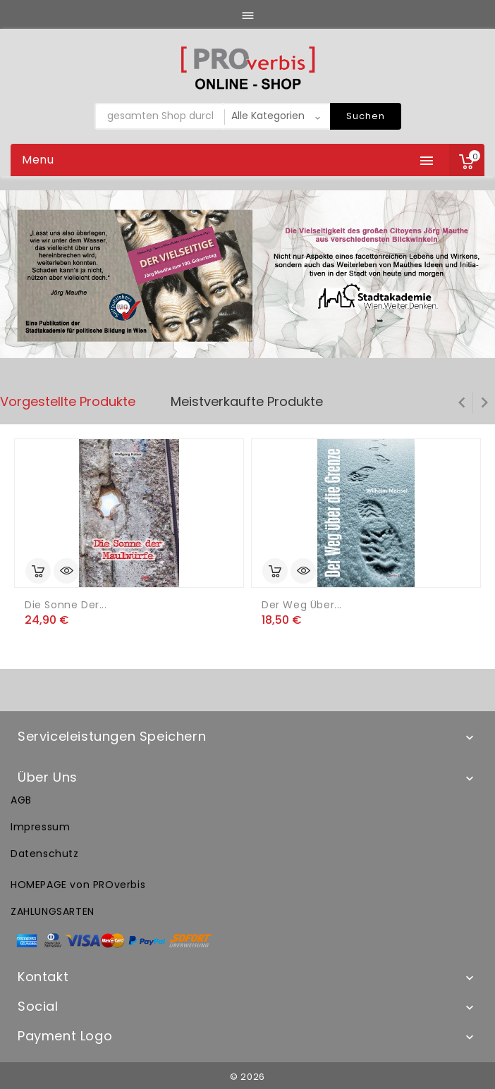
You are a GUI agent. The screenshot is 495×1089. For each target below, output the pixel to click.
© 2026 (247, 1076)
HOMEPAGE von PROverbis (78, 885)
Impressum (40, 827)
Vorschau (66, 571)
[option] (247, 274)
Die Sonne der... (66, 605)
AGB (21, 800)
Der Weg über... (302, 605)
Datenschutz (45, 854)
